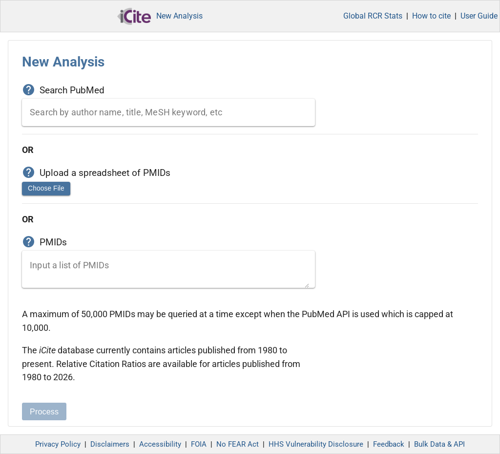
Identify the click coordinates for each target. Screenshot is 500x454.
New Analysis (179, 16)
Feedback (388, 444)
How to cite (431, 16)
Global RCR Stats (372, 16)
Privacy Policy (58, 444)
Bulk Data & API (439, 444)
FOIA (199, 444)
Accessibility (160, 444)
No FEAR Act (237, 444)
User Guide (479, 16)
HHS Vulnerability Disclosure (316, 444)
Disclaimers (109, 444)
